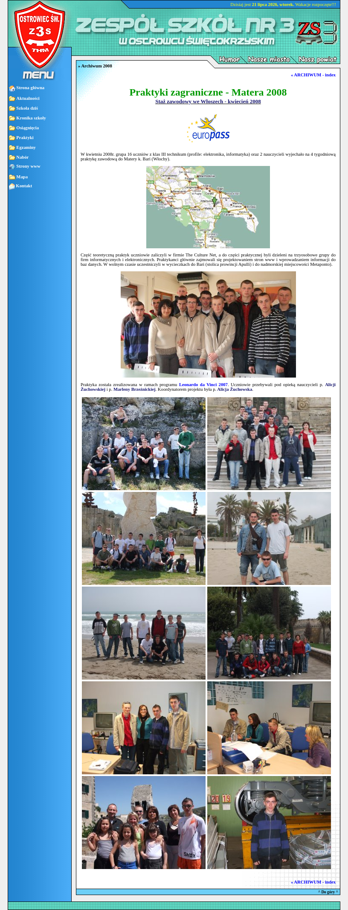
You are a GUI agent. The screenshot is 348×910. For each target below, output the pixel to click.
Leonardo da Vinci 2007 (203, 384)
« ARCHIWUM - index (313, 75)
